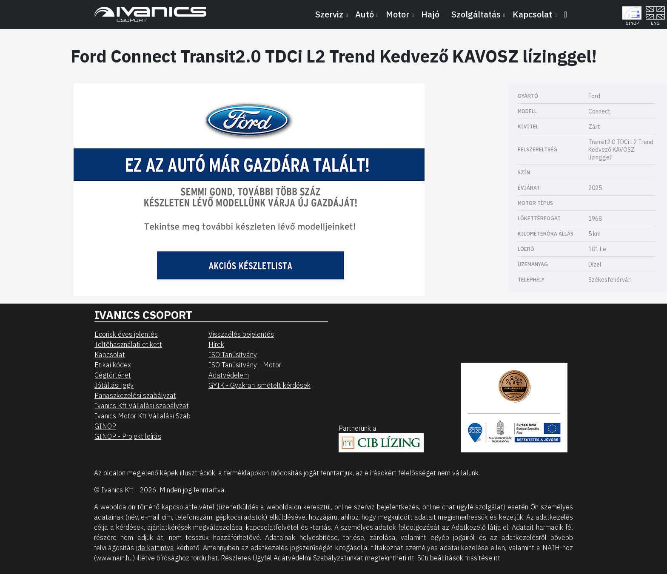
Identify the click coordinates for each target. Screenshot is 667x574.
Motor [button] (397, 14)
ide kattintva (155, 547)
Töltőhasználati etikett (128, 344)
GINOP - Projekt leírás (127, 436)
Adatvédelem (228, 375)
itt (411, 558)
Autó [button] (364, 14)
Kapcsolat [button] (532, 14)
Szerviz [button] (329, 14)
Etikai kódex (112, 365)
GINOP (105, 426)
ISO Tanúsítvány (232, 354)
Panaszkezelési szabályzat (135, 395)
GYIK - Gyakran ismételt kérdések (259, 385)
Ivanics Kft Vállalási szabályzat (141, 405)
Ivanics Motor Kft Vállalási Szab (142, 416)
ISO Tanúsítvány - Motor (244, 365)
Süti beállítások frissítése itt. (459, 558)
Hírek (216, 344)
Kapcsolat (109, 354)
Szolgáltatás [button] (476, 14)
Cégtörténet (112, 375)
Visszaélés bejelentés (241, 334)
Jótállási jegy (114, 385)
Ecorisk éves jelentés (126, 334)
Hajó (430, 14)
